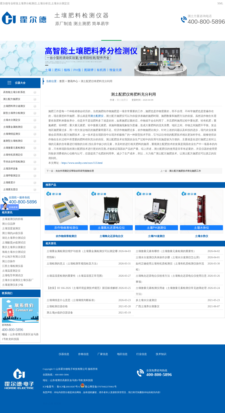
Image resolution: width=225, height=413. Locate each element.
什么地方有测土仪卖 (14, 256)
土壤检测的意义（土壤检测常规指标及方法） (73, 263)
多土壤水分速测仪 (146, 300)
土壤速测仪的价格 (12, 219)
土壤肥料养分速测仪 (14, 106)
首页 (61, 81)
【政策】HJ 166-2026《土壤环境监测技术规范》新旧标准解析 (82, 288)
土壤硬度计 (9, 182)
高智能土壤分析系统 (14, 92)
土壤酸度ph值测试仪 (14, 242)
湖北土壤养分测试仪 (14, 237)
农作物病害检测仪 (66, 236)
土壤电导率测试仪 (12, 275)
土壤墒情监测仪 (11, 133)
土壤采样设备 (10, 168)
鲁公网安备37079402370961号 (101, 386)
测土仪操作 (8, 261)
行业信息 (141, 354)
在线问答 (161, 35)
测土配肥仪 (97, 116)
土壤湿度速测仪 (11, 228)
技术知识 (161, 354)
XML (220, 3)
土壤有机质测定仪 (13, 154)
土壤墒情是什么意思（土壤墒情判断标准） (72, 300)
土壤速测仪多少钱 (12, 284)
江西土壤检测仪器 (12, 266)
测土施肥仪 (122, 100)
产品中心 (62, 35)
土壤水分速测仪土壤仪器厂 (18, 280)
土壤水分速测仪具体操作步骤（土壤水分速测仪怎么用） (168, 257)
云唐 (50, 403)
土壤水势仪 (201, 236)
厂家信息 (103, 354)
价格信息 (83, 354)
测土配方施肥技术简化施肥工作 (185, 171)
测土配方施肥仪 (11, 99)
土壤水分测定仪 (11, 120)
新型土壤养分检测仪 (14, 113)
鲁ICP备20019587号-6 (68, 386)
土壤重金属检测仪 (13, 126)
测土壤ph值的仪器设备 (60, 312)
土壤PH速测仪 (156, 236)
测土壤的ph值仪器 (12, 233)
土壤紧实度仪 (10, 189)
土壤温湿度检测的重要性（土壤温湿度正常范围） (75, 275)
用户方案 (87, 35)
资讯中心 (111, 35)
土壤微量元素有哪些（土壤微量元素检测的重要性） (166, 251)
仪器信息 (64, 354)
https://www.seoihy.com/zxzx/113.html (82, 163)
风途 (45, 403)
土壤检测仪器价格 (57, 306)
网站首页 (12, 35)
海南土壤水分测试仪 (14, 252)
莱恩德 (57, 403)
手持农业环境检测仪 (14, 161)
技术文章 (136, 35)
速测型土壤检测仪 (13, 140)
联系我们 (186, 35)
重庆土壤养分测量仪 (14, 247)
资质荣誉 (210, 35)
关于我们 (37, 35)
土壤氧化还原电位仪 (111, 236)
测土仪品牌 (8, 223)
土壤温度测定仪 (11, 270)
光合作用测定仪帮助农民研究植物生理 (75, 171)
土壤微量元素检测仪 (14, 147)
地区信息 (122, 354)
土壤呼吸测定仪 (11, 175)
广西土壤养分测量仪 (147, 306)
